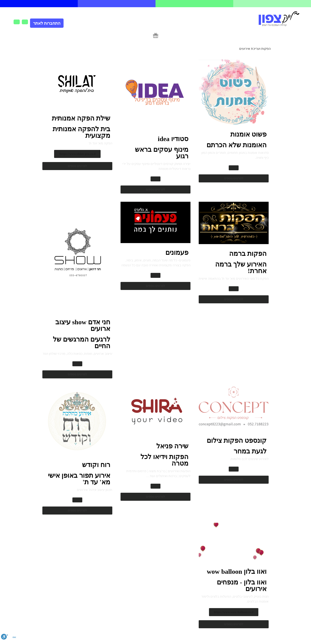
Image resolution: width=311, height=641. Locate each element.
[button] (234, 167)
